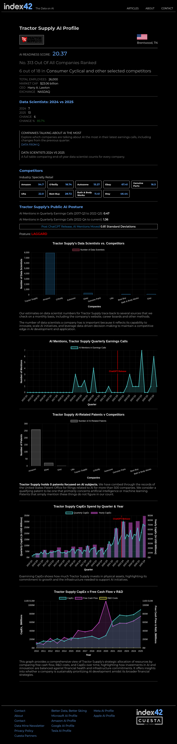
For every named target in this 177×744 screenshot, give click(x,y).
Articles (133, 8)
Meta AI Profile (104, 710)
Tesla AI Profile (61, 730)
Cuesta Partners (26, 735)
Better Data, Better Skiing (69, 710)
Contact (167, 8)
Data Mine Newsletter (30, 725)
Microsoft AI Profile (64, 715)
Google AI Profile (62, 725)
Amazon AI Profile (63, 720)
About (150, 8)
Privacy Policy (24, 730)
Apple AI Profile (104, 715)
